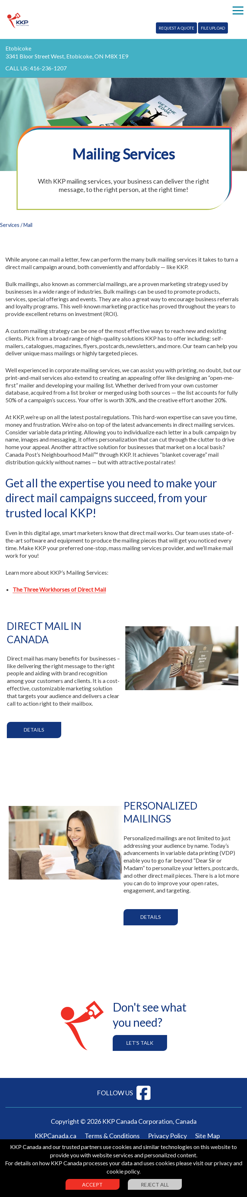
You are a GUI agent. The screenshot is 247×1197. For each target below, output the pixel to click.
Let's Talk (139, 1043)
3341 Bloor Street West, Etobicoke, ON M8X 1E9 (66, 56)
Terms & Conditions (112, 1136)
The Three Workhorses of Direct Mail (59, 589)
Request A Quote (176, 28)
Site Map (207, 1136)
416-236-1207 (48, 68)
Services (9, 225)
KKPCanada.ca (55, 1136)
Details (34, 730)
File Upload (213, 28)
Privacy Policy (167, 1136)
